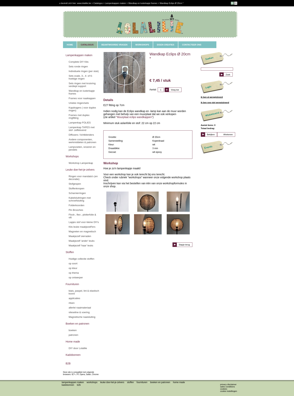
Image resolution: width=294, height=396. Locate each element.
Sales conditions (227, 387)
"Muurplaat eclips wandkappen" (134, 117)
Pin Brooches (76, 210)
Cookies (223, 389)
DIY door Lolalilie (78, 348)
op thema (74, 272)
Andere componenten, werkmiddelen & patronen (82, 141)
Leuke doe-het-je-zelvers (80, 169)
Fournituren (72, 284)
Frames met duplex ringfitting (79, 116)
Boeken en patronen (77, 323)
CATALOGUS (87, 45)
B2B (68, 363)
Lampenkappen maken (79, 55)
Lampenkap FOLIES (80, 122)
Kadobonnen (73, 354)
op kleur (73, 268)
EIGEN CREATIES (165, 45)
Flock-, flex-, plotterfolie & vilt (82, 216)
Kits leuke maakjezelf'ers (82, 226)
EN (236, 3)
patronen (73, 335)
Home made (73, 341)
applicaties (74, 298)
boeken (73, 330)
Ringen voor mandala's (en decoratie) (83, 178)
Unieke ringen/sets (79, 103)
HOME (70, 45)
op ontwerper (76, 277)
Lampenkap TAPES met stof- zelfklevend (81, 129)
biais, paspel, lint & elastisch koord (84, 292)
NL (232, 3)
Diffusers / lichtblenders (81, 134)
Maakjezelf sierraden (80, 236)
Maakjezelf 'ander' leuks (81, 240)
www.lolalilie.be (84, 3)
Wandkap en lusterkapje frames (82, 92)
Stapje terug (184, 245)
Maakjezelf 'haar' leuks (81, 245)
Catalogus (98, 3)
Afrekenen (228, 134)
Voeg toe (175, 90)
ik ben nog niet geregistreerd (215, 102)
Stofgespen (75, 183)
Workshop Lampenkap (81, 163)
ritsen (72, 303)
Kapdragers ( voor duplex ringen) (82, 109)
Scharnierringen (77, 193)
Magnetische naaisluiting (82, 317)
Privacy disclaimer (228, 384)
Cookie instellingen (228, 391)
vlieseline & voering (79, 312)
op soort (73, 263)
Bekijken (211, 134)
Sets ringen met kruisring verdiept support (82, 85)
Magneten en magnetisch (82, 231)
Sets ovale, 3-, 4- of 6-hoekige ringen (81, 77)
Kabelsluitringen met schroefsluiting (80, 199)
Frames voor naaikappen (82, 98)
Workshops (72, 156)
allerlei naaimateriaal (80, 307)
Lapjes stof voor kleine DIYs (84, 222)
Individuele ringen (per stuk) (84, 71)
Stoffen (70, 252)
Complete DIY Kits (78, 61)
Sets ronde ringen (78, 66)
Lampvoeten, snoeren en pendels (82, 148)
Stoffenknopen (76, 188)
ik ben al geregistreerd (212, 97)
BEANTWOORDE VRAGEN (114, 45)
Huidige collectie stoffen (81, 258)
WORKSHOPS (142, 45)
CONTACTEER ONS (191, 45)
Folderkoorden (76, 205)
